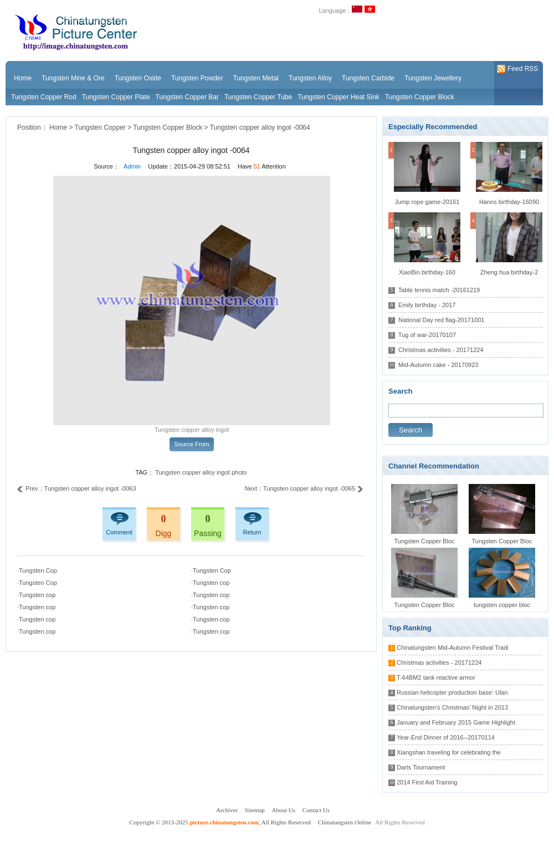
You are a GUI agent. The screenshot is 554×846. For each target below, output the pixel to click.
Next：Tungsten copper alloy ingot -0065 (303, 488)
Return (252, 532)
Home (58, 127)
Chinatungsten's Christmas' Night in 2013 (452, 707)
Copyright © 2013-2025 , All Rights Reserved (221, 822)
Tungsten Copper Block (419, 97)
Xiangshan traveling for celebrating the (449, 752)
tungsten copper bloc (502, 605)
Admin (132, 166)
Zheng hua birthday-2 (509, 272)
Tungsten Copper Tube (258, 97)
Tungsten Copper (100, 127)
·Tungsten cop (210, 582)
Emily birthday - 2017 (426, 305)
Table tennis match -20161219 (439, 290)
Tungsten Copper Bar (187, 97)
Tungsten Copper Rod (43, 97)
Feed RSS (517, 69)
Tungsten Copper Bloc (424, 541)
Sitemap (255, 810)
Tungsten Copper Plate (116, 97)
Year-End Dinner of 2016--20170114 (446, 737)
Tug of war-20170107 (427, 335)
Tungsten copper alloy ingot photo (201, 472)
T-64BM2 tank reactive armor (436, 677)
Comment (119, 532)
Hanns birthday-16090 (509, 201)
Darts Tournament (421, 767)
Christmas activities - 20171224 (440, 349)
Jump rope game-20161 (427, 201)
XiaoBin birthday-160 (427, 272)
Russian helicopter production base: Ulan (452, 692)
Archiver (227, 810)
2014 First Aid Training (427, 782)
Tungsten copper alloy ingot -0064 (260, 127)
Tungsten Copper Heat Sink (338, 97)
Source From (191, 444)
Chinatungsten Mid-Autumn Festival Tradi (453, 647)
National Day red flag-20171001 (441, 320)
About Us (283, 810)
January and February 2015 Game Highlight (456, 722)
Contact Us (316, 810)
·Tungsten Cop (37, 570)
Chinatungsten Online (344, 822)
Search (410, 430)
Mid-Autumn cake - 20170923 (438, 364)
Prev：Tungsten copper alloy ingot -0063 (76, 488)
